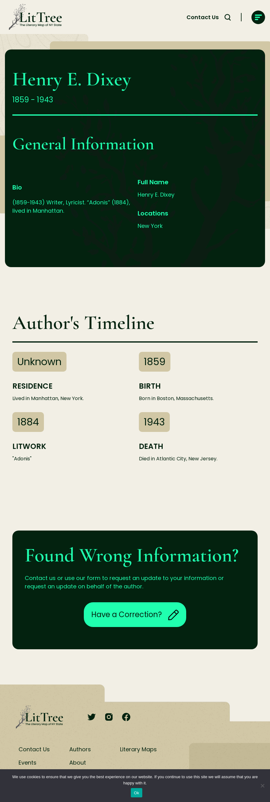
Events (27, 762)
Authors (80, 749)
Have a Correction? (135, 614)
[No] (262, 786)
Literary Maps (138, 749)
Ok (136, 793)
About (77, 762)
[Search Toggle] (227, 17)
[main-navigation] (258, 17)
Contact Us (202, 17)
